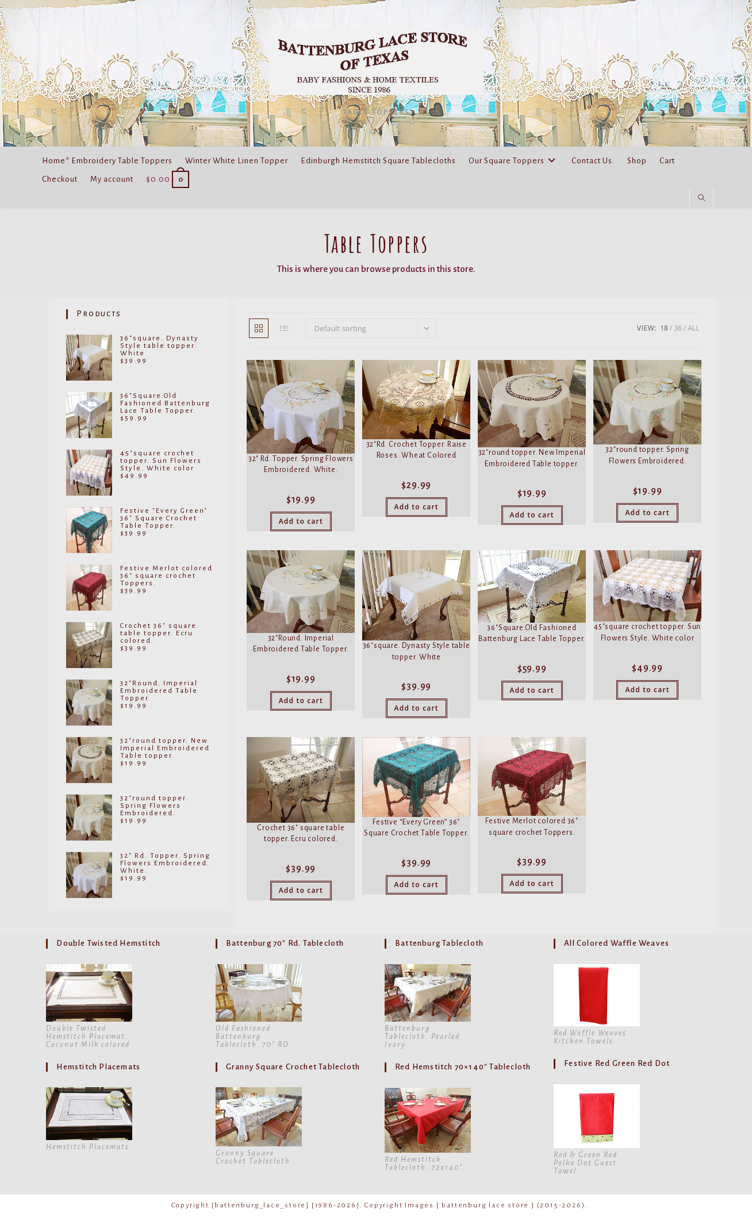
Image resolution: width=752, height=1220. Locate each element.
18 (664, 328)
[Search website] (701, 198)
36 (678, 328)
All (693, 328)
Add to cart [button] (301, 521)
